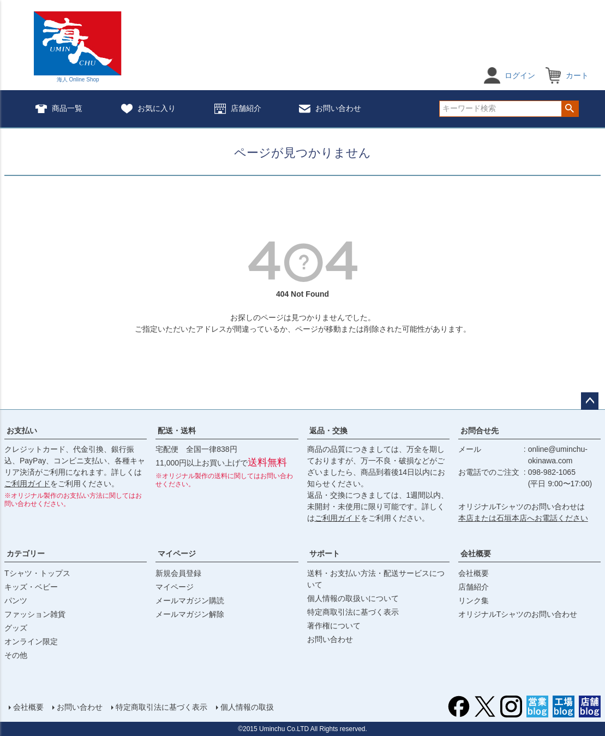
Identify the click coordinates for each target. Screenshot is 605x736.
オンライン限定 (31, 641)
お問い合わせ (330, 109)
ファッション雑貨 (34, 614)
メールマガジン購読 (189, 600)
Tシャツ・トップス (37, 573)
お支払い (22, 430)
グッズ (15, 627)
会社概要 (475, 553)
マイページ (177, 553)
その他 (15, 655)
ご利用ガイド (27, 483)
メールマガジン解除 (189, 614)
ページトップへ (589, 401)
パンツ (15, 600)
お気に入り (148, 109)
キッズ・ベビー (31, 586)
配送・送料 (177, 430)
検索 (569, 108)
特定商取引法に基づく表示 (353, 612)
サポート (324, 553)
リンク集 (473, 600)
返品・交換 (328, 430)
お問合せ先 (479, 430)
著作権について (334, 625)
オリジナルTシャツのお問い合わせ (518, 614)
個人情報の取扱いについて (353, 598)
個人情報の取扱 (247, 707)
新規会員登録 (178, 573)
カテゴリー (26, 553)
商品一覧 (58, 109)
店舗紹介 (237, 109)
